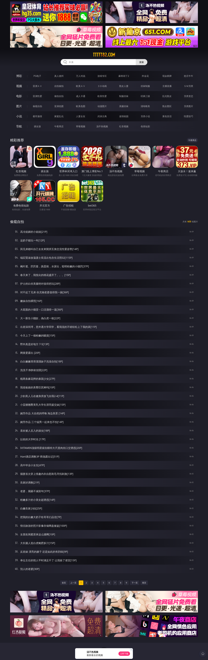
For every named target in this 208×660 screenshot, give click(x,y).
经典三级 (145, 96)
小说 (19, 116)
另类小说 (145, 116)
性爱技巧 (188, 116)
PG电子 (37, 76)
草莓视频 (80, 126)
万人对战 (80, 76)
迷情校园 (123, 116)
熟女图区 (167, 106)
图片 (19, 106)
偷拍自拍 (59, 96)
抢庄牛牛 (188, 76)
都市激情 (37, 116)
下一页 (135, 582)
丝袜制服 (145, 86)
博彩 (19, 76)
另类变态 (188, 96)
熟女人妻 (123, 86)
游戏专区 (102, 76)
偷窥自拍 (37, 106)
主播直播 (167, 86)
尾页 (144, 582)
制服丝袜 (123, 96)
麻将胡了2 (123, 76)
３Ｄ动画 (102, 86)
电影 (19, 96)
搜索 (141, 62)
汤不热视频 (102, 126)
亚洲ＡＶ (37, 86)
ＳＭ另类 (188, 86)
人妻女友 (80, 116)
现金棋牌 (167, 76)
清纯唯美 (145, 106)
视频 (19, 86)
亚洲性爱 (37, 96)
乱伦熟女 (167, 96)
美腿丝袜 (123, 106)
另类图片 (188, 106)
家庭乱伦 (59, 116)
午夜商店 (59, 126)
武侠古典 (102, 116)
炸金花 (145, 76)
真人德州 (59, 76)
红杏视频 (123, 126)
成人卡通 (80, 96)
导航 (19, 126)
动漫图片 (102, 106)
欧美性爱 (102, 96)
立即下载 (124, 653)
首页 (64, 582)
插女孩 (37, 126)
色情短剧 (145, 126)
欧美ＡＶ (80, 86)
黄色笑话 (167, 116)
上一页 (73, 582)
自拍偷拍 (59, 86)
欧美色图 (80, 106)
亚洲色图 (59, 106)
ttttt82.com (104, 55)
